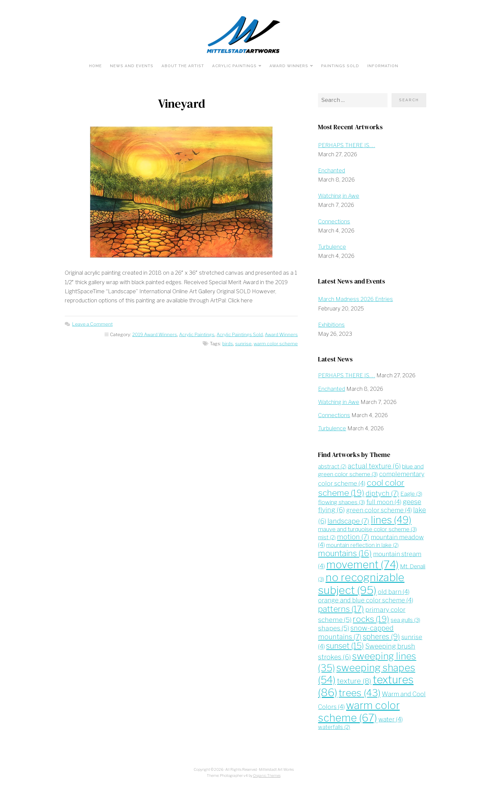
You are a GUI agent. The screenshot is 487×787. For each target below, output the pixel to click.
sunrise (243, 343)
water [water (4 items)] (390, 719)
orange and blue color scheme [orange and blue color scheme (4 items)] (365, 600)
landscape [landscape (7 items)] (348, 521)
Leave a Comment (92, 324)
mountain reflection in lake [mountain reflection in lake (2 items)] (362, 545)
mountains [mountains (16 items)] (345, 553)
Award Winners (288, 65)
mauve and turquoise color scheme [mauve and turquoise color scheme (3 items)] (367, 529)
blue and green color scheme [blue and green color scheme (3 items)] (371, 470)
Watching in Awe (338, 196)
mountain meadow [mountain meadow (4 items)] (371, 541)
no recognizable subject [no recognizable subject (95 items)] (361, 584)
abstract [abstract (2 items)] (332, 466)
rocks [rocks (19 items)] (371, 619)
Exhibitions (331, 325)
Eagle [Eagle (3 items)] (411, 493)
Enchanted (331, 170)
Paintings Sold (340, 65)
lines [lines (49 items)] (391, 520)
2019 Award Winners (154, 334)
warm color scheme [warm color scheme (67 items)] (359, 711)
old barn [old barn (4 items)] (393, 592)
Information (382, 65)
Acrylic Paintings (234, 65)
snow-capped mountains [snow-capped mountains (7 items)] (356, 632)
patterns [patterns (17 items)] (341, 609)
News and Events (131, 65)
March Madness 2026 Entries (355, 299)
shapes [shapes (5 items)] (333, 628)
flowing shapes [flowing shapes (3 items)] (341, 502)
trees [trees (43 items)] (359, 693)
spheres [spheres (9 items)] (381, 636)
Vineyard (181, 104)
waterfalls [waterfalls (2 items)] (334, 727)
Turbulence (332, 247)
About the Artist (183, 65)
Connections (334, 221)
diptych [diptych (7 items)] (382, 493)
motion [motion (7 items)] (353, 537)
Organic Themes (267, 776)
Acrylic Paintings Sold (240, 334)
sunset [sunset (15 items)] (345, 646)
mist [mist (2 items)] (327, 537)
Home (95, 65)
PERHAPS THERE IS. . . (346, 145)
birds (227, 343)
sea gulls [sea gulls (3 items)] (405, 619)
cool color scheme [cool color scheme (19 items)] (361, 488)
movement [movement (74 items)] (362, 564)
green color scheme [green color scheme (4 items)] (379, 510)
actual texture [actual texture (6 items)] (374, 466)
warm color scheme (276, 343)
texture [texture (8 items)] (354, 681)
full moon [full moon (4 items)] (383, 502)
